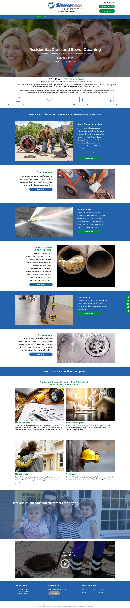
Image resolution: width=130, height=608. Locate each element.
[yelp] (52, 597)
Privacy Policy (41, 604)
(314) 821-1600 (109, 3)
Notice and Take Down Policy (73, 604)
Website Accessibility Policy (86, 604)
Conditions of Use (62, 604)
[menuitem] (40, 17)
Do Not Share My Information (51, 604)
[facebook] (49, 597)
